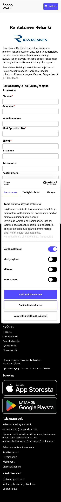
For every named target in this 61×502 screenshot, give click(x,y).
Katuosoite (9, 163)
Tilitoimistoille (9, 350)
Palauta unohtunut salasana (18, 447)
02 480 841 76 (9, 429)
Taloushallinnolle (11, 341)
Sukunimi (8, 106)
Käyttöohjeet (10, 452)
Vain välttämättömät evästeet (30, 316)
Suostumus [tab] (10, 192)
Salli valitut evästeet (30, 305)
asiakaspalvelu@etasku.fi (17, 424)
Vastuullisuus (10, 489)
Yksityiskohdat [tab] (31, 192)
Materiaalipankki (11, 467)
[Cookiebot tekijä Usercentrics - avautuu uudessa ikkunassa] (43, 183)
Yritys (6, 141)
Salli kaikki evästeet (30, 294)
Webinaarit (8, 462)
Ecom (25, 368)
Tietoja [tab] (51, 192)
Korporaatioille (10, 337)
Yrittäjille (7, 332)
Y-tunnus (8, 150)
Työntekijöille (9, 346)
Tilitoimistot (9, 457)
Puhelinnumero (11, 118)
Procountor (36, 368)
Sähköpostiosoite (14, 128)
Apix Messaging (11, 368)
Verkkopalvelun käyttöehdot (19, 484)
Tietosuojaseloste (13, 479)
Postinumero (10, 173)
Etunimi (7, 96)
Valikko (51, 6)
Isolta (47, 368)
